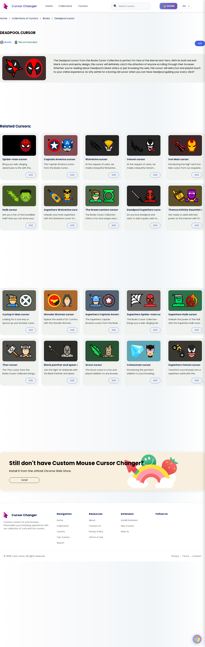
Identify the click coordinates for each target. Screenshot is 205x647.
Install (24, 480)
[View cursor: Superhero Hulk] (185, 311)
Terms (185, 556)
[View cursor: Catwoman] (143, 362)
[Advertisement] (102, 99)
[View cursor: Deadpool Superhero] (143, 207)
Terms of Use (96, 537)
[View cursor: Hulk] (19, 207)
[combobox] (130, 6)
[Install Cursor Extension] (168, 6)
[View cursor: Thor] (19, 362)
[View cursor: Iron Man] (185, 156)
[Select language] (186, 6)
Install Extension (129, 520)
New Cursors (127, 525)
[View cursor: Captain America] (60, 156)
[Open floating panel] (197, 639)
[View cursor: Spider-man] (19, 156)
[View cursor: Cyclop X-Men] (19, 311)
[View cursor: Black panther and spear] (60, 362)
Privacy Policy (96, 531)
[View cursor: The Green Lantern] (102, 207)
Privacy (175, 556)
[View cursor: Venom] (143, 156)
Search (60, 542)
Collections (65, 6)
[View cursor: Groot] (102, 362)
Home (48, 6)
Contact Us (95, 525)
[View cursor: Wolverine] (102, 156)
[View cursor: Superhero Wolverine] (60, 207)
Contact (196, 556)
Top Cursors (63, 537)
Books (7, 42)
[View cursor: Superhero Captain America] (102, 311)
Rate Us (125, 531)
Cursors (83, 6)
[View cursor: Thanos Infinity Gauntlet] (185, 207)
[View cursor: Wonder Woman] (60, 311)
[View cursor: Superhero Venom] (185, 362)
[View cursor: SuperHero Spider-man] (143, 311)
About (92, 520)
